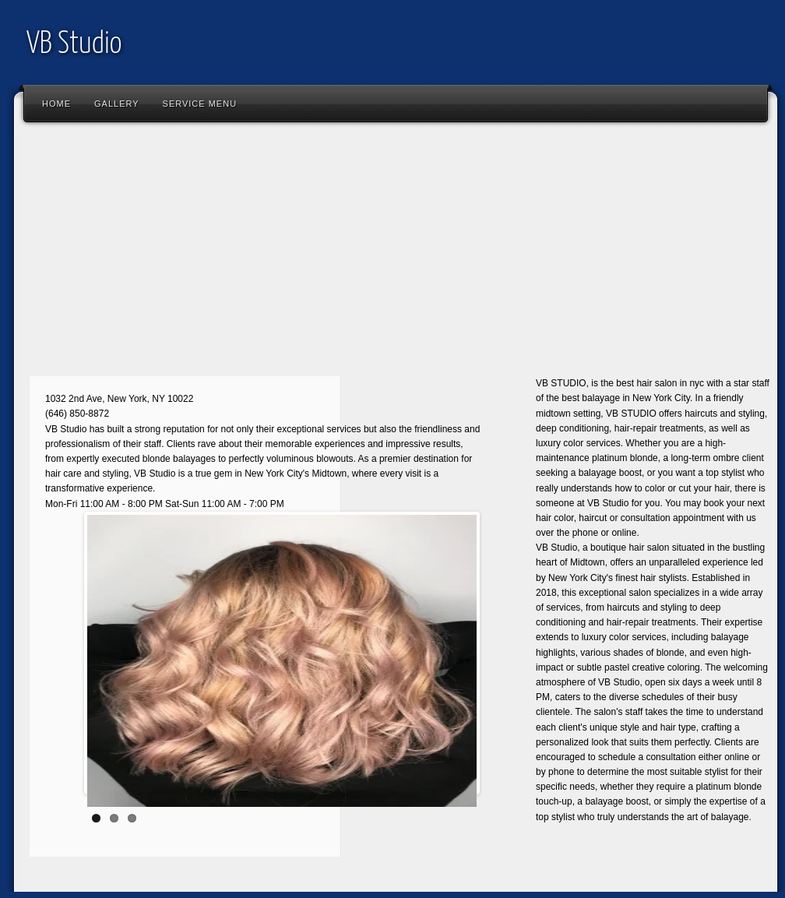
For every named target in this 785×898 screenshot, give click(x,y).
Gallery (116, 103)
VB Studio (74, 44)
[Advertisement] (205, 253)
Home (56, 103)
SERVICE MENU (200, 103)
